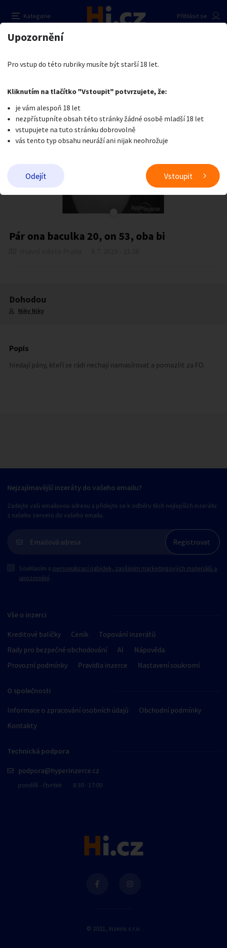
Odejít (35, 176)
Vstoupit (178, 176)
